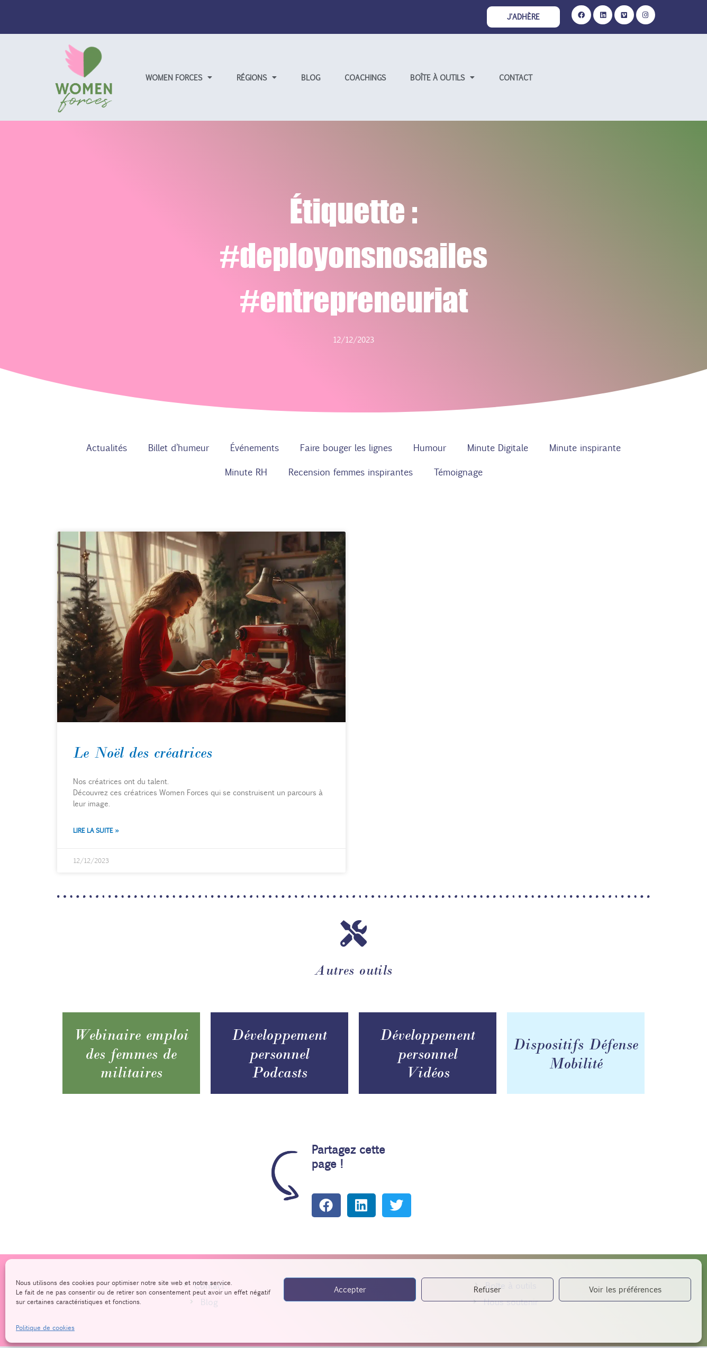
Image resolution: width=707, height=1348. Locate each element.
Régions (257, 78)
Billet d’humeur (178, 448)
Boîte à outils (442, 78)
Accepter (350, 1289)
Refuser (487, 1289)
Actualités (106, 448)
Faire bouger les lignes (346, 448)
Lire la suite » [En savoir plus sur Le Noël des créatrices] (96, 831)
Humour (429, 448)
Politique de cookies (45, 1327)
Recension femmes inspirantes (350, 473)
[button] (326, 1206)
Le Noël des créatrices (142, 754)
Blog (310, 78)
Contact (515, 78)
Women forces (179, 78)
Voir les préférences (625, 1289)
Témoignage (458, 473)
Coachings (365, 78)
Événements (254, 448)
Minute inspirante (585, 448)
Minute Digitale (497, 448)
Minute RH (246, 473)
